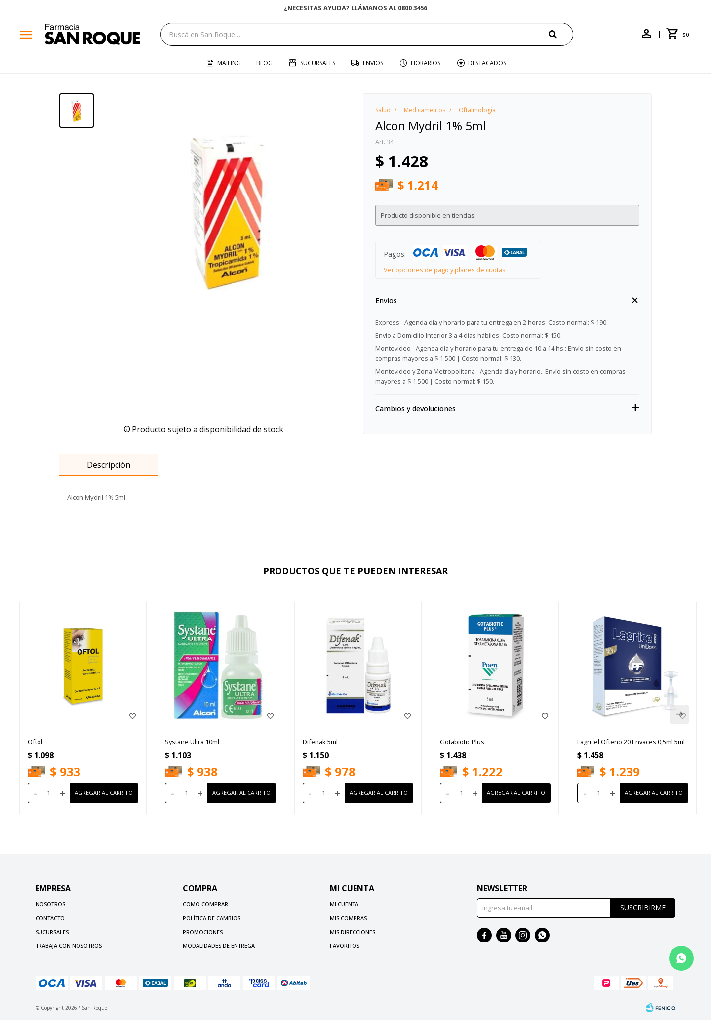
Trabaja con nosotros (69, 945)
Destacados (487, 63)
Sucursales (317, 63)
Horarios (425, 63)
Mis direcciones (352, 932)
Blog (264, 63)
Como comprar (205, 904)
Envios (373, 63)
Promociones (203, 932)
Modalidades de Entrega (219, 945)
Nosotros (50, 904)
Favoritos (344, 945)
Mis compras (348, 918)
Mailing (229, 63)
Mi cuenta (344, 904)
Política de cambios (211, 918)
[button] (561, 34)
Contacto (50, 918)
